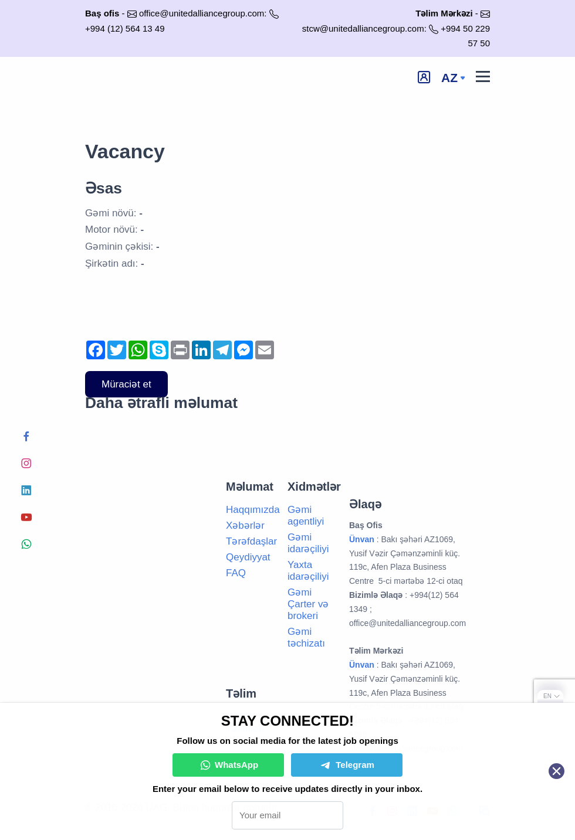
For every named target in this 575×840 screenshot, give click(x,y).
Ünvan (361, 664)
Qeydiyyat (248, 557)
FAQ (236, 573)
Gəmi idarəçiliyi (308, 543)
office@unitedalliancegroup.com (201, 13)
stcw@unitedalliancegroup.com (363, 28)
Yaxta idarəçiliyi (308, 570)
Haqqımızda (253, 509)
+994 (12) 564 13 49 (125, 28)
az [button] (449, 77)
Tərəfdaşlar (251, 541)
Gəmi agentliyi (306, 515)
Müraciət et (126, 384)
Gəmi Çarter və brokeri (308, 604)
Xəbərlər (245, 525)
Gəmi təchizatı (306, 637)
